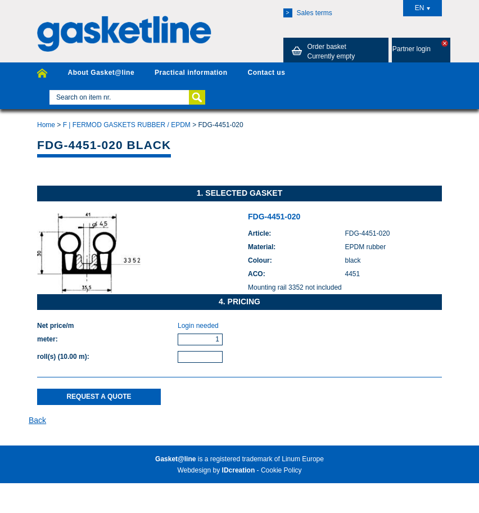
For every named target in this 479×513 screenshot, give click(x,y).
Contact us (266, 72)
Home (46, 125)
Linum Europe (303, 459)
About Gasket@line (100, 72)
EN (423, 8)
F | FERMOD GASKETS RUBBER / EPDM (127, 125)
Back (37, 420)
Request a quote (98, 396)
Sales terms (307, 12)
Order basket (321, 51)
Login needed (198, 326)
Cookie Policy (281, 470)
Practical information (191, 72)
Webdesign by (216, 470)
